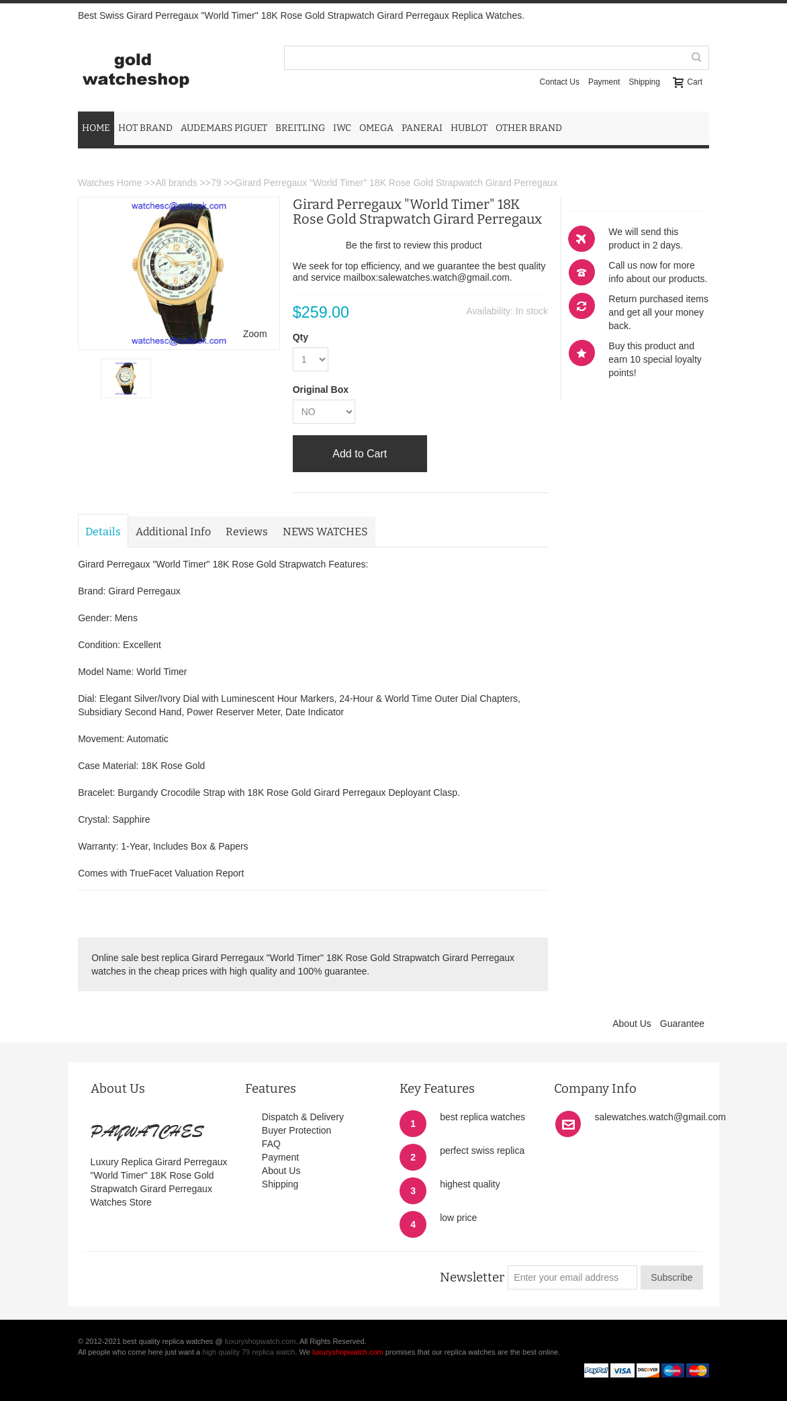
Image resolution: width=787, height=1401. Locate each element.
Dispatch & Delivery (303, 1117)
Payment (604, 82)
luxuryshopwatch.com (260, 1341)
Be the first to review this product (414, 245)
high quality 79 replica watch (248, 1352)
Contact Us (560, 82)
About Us (631, 1023)
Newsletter (472, 1277)
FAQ (271, 1143)
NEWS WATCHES (325, 531)
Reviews (247, 531)
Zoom (255, 333)
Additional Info (173, 531)
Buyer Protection (297, 1130)
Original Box (321, 389)
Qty (300, 337)
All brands (176, 182)
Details (103, 531)
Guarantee (682, 1023)
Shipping (644, 82)
